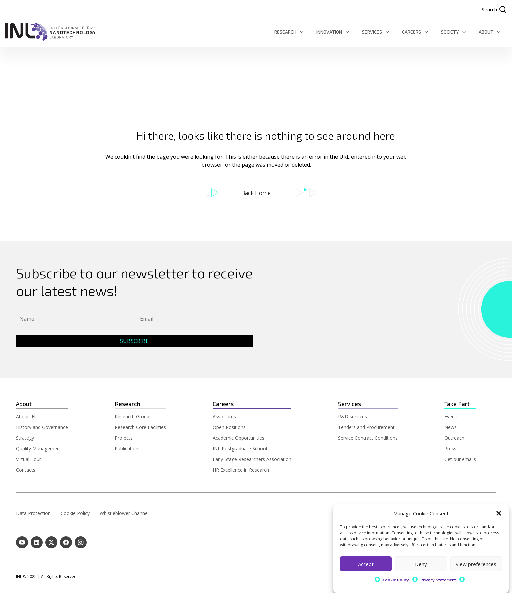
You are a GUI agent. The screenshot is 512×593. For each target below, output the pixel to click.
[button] (498, 513)
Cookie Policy (396, 579)
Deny (421, 564)
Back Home (256, 192)
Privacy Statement (438, 579)
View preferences (476, 564)
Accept (366, 564)
